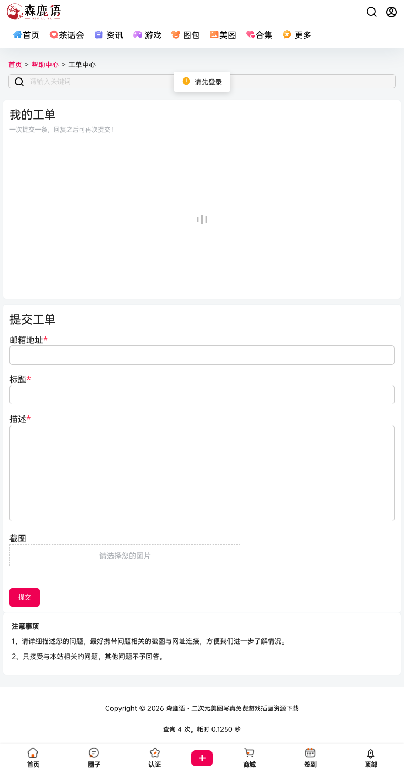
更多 (296, 35)
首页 (26, 35)
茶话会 (66, 35)
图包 (185, 35)
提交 (24, 597)
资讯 (108, 35)
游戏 (147, 35)
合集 (259, 35)
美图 (222, 35)
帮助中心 (45, 64)
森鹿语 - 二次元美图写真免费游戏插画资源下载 (231, 707)
